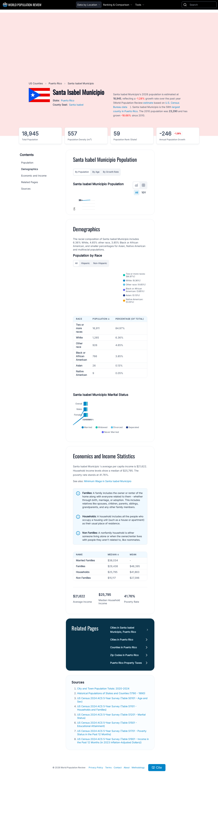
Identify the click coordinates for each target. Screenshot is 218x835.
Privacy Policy (96, 808)
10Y (144, 192)
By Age (95, 172)
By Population (82, 172)
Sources (25, 188)
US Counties (36, 83)
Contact (118, 808)
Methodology (138, 808)
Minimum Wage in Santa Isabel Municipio (107, 522)
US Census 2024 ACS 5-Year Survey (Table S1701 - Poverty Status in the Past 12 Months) (111, 774)
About (127, 808)
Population (27, 162)
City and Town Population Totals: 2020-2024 (103, 729)
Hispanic (85, 300)
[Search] (202, 5)
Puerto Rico (56, 83)
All (136, 192)
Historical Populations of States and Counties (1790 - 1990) (111, 734)
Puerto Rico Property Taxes (126, 703)
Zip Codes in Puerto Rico (124, 696)
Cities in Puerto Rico (121, 680)
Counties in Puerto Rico (123, 688)
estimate (148, 102)
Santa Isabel (76, 104)
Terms (108, 808)
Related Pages (29, 182)
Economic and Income (34, 175)
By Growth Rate (111, 172)
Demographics (29, 169)
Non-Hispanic (100, 300)
